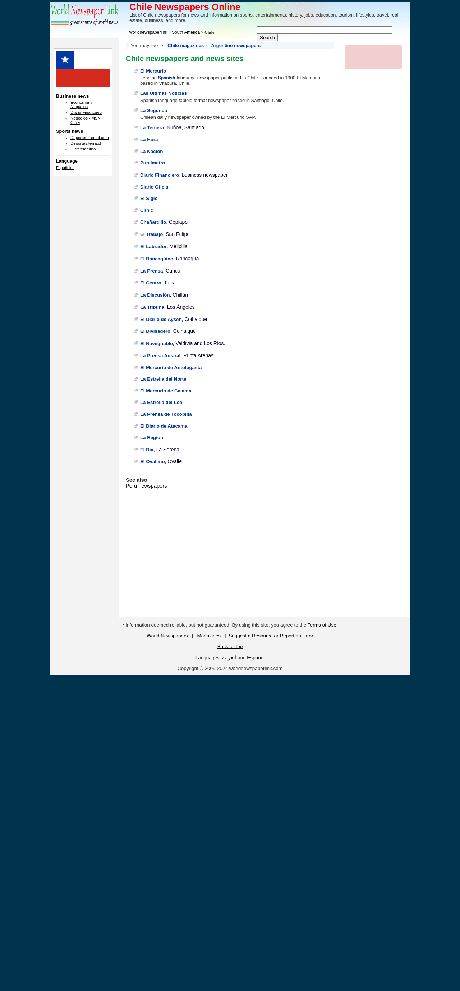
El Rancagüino (156, 258)
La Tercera (152, 127)
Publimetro (152, 163)
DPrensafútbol (83, 149)
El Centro (150, 282)
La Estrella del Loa (161, 402)
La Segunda (153, 110)
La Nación (151, 151)
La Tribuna (152, 307)
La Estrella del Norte (163, 379)
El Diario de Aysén (161, 319)
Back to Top (230, 646)
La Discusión (155, 295)
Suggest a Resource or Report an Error (271, 635)
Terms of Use (322, 625)
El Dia (146, 449)
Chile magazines (185, 45)
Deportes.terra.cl (85, 143)
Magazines (208, 635)
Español (255, 657)
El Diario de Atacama (163, 426)
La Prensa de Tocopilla (166, 414)
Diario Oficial (155, 187)
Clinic (146, 210)
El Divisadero (155, 331)
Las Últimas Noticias (163, 93)
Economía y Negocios (81, 104)
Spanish (166, 77)
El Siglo (149, 198)
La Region (151, 437)
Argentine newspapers (236, 45)
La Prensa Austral (160, 355)
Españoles (65, 168)
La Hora (149, 139)
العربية (229, 657)
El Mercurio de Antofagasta (171, 367)
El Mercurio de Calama (165, 391)
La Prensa (151, 271)
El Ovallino (152, 461)
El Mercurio (153, 71)
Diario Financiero (159, 175)
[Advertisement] (82, 298)
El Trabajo (151, 234)
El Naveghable (156, 343)
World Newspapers (167, 635)
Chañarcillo (153, 222)
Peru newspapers (146, 486)
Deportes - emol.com (89, 137)
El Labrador (153, 246)
